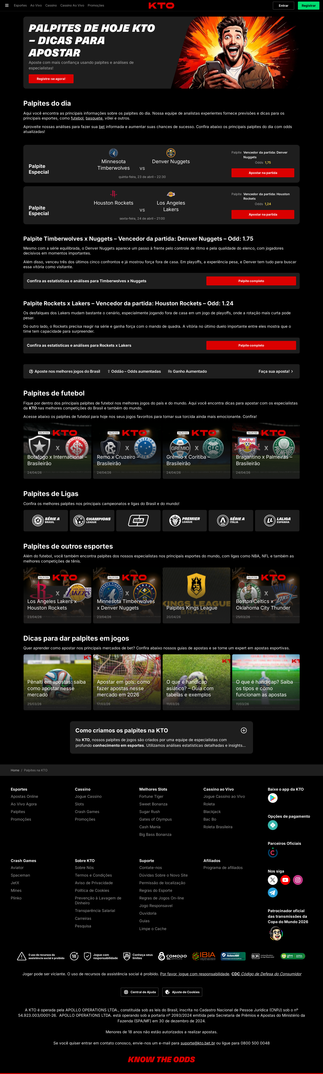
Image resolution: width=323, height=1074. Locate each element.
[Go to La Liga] (277, 520)
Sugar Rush (149, 811)
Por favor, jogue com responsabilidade (194, 974)
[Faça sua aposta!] (276, 371)
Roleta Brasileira (218, 827)
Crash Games (87, 811)
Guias (144, 921)
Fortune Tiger (151, 796)
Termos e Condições (93, 875)
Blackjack (212, 811)
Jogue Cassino (88, 796)
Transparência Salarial (95, 910)
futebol (77, 118)
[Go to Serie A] (231, 520)
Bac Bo (209, 819)
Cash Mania (150, 827)
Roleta (209, 804)
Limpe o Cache (152, 928)
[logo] (161, 5)
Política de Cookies (92, 890)
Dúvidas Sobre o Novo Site (163, 875)
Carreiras (83, 918)
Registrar (309, 5)
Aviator (17, 867)
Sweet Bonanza (153, 804)
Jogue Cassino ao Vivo (224, 796)
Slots (79, 804)
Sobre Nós (84, 867)
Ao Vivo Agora (24, 804)
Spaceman (20, 875)
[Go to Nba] (138, 520)
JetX (15, 883)
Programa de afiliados (223, 867)
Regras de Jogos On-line (161, 898)
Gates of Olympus (155, 819)
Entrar (283, 5)
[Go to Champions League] (92, 520)
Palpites (18, 811)
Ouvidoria (148, 913)
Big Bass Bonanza (155, 834)
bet (102, 126)
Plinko (16, 898)
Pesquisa (83, 926)
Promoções (21, 819)
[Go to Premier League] (184, 520)
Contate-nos (150, 867)
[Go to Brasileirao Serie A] (46, 520)
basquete (94, 118)
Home (15, 770)
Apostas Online (24, 796)
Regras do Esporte (155, 890)
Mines (16, 890)
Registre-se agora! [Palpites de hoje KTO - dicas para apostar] (51, 79)
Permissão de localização (162, 883)
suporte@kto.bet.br (198, 1043)
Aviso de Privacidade (94, 883)
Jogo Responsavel (155, 905)
